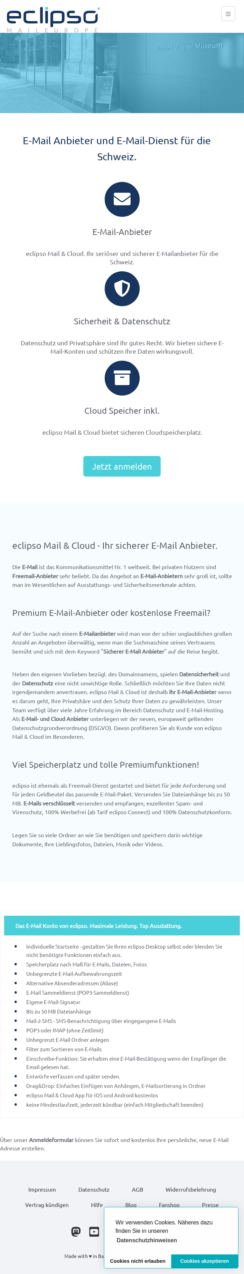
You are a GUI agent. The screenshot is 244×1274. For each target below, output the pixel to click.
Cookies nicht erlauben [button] (137, 1261)
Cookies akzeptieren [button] (204, 1261)
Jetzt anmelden (122, 466)
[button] (147, 1240)
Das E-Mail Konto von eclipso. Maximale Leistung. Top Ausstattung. (98, 925)
